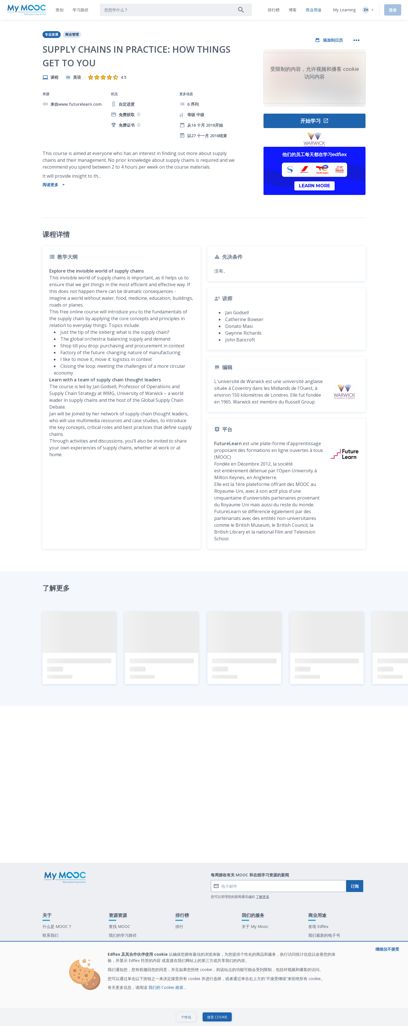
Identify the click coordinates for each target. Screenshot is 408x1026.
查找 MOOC (119, 926)
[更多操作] (356, 40)
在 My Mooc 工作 (324, 944)
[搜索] (241, 10)
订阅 (355, 886)
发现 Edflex (318, 926)
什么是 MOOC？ (57, 926)
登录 (393, 10)
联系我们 (50, 935)
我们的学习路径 (123, 935)
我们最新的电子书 (324, 935)
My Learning (344, 9)
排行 (179, 926)
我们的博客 (119, 944)
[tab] (59, 10)
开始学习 (314, 120)
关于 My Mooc (255, 926)
